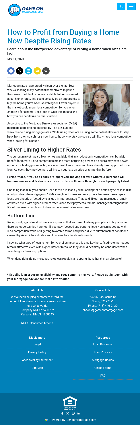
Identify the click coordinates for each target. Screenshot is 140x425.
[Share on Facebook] (11, 70)
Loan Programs (103, 344)
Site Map (37, 368)
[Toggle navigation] (131, 6)
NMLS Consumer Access (37, 323)
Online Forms (102, 368)
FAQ (103, 375)
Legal (37, 344)
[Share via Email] (37, 70)
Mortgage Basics (103, 360)
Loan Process (103, 352)
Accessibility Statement (37, 360)
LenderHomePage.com (81, 420)
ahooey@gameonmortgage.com (103, 310)
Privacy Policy (37, 352)
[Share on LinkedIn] (28, 70)
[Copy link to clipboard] (46, 70)
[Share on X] (19, 70)
